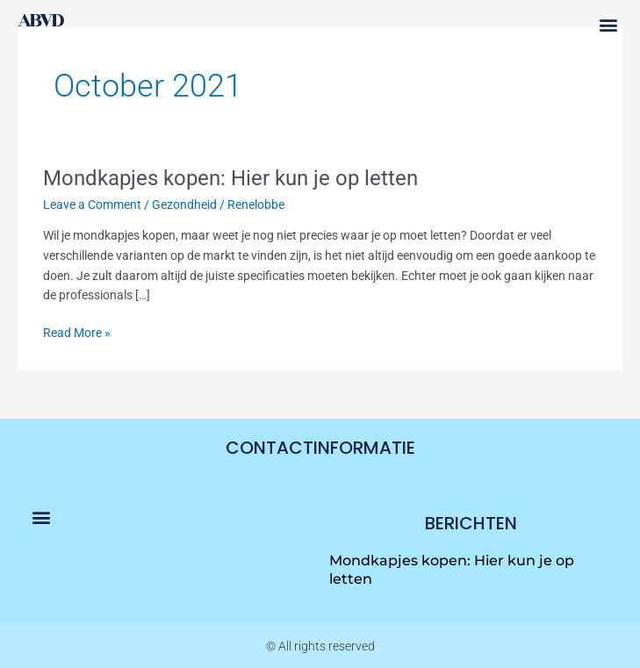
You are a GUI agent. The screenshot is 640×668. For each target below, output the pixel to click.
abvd (39, 20)
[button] (607, 25)
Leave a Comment (92, 205)
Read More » (77, 331)
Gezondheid (184, 205)
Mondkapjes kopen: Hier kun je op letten (230, 178)
